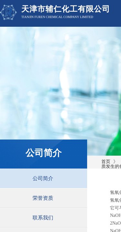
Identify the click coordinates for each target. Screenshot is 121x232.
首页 (105, 161)
